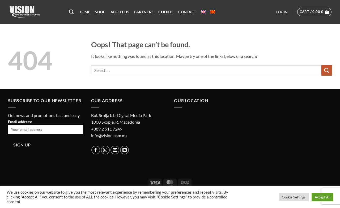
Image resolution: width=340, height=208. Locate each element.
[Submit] (326, 70)
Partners (144, 12)
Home (84, 12)
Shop (100, 12)
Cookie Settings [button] (294, 197)
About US (119, 12)
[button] (282, 12)
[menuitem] (203, 12)
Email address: (45, 126)
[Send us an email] (114, 150)
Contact (187, 12)
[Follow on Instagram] (105, 150)
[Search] (71, 12)
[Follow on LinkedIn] (124, 150)
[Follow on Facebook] (95, 150)
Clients (165, 12)
